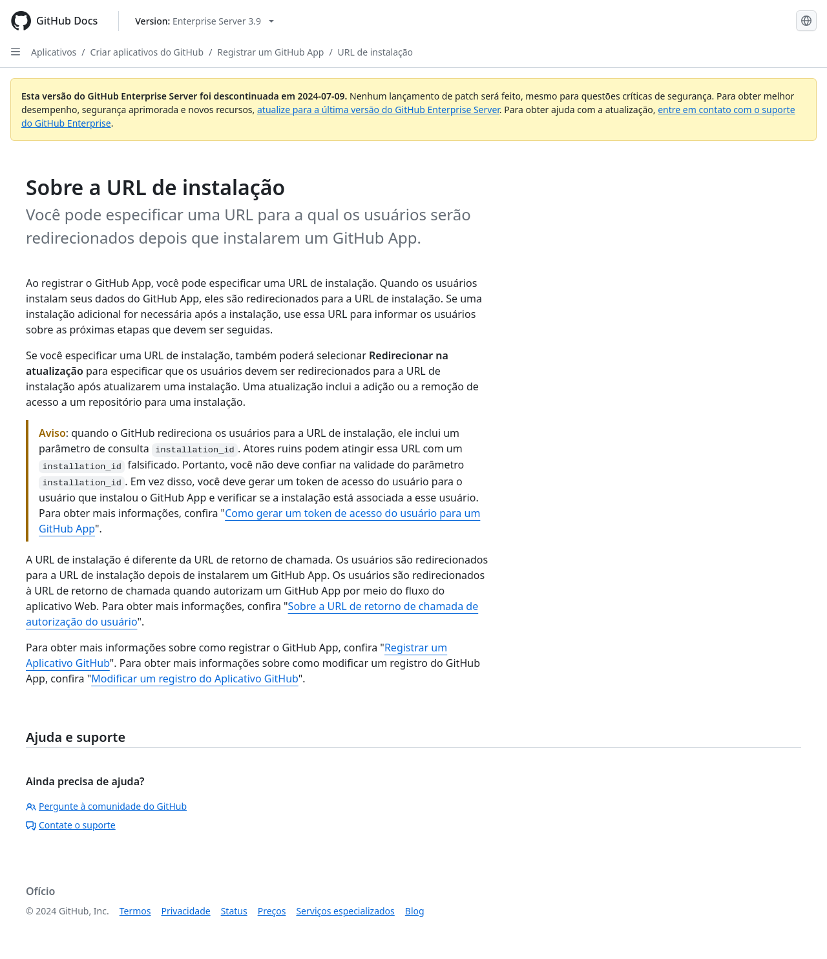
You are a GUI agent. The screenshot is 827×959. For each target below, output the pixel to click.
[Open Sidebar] (15, 51)
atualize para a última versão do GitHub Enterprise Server (378, 109)
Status (234, 911)
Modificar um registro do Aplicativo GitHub (194, 678)
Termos (135, 911)
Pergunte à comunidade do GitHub (106, 806)
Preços (272, 911)
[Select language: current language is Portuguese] (806, 20)
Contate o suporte (71, 825)
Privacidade (186, 911)
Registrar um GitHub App (270, 52)
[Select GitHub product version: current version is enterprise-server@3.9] (204, 21)
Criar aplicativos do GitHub (147, 52)
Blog (414, 911)
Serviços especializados (345, 911)
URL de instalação (375, 52)
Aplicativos (53, 52)
